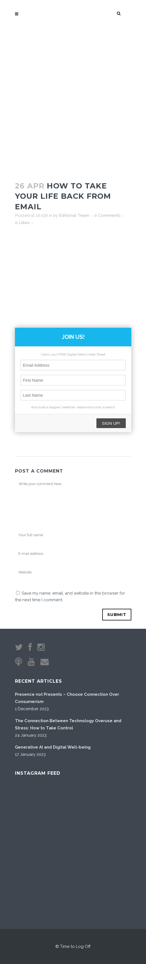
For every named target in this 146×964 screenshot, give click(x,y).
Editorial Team (74, 215)
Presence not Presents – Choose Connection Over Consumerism (67, 698)
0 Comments (107, 215)
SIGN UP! (111, 423)
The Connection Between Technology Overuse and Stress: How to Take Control (68, 724)
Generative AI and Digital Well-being (53, 747)
